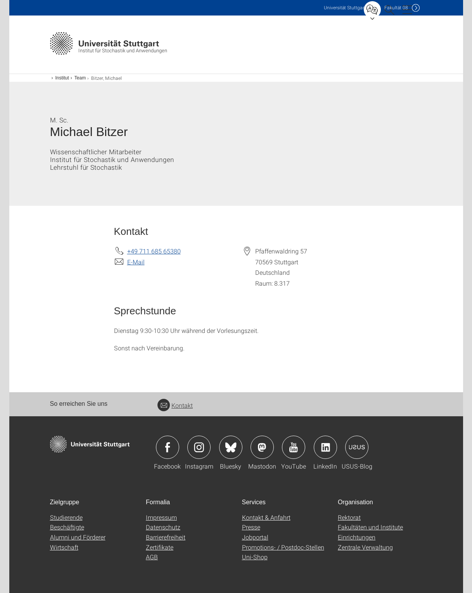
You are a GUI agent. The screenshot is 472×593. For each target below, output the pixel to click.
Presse (251, 527)
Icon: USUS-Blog (356, 447)
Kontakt (175, 405)
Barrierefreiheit (165, 537)
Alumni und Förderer (77, 537)
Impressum (161, 517)
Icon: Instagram (199, 447)
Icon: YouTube (293, 447)
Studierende (66, 517)
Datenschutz (163, 527)
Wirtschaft (64, 547)
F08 (396, 7)
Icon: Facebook (167, 447)
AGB (152, 557)
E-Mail (136, 262)
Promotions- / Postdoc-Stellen (283, 547)
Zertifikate (159, 547)
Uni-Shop (255, 557)
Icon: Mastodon (262, 447)
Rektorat (349, 517)
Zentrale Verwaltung (365, 547)
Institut (62, 78)
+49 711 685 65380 (154, 251)
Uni (345, 7)
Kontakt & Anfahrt (266, 517)
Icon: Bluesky (230, 447)
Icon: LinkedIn (325, 447)
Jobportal (255, 537)
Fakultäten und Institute (370, 527)
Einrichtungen (356, 537)
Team (80, 78)
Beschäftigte (67, 527)
